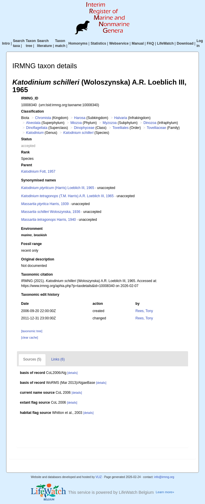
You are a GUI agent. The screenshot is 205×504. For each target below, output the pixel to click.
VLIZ (98, 477)
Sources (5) (32, 359)
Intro (6, 43)
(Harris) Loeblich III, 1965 (57, 188)
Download (185, 43)
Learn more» (165, 492)
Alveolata (33, 123)
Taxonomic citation (37, 274)
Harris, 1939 (45, 204)
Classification (32, 111)
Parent (26, 165)
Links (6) (58, 359)
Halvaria (120, 118)
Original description (37, 259)
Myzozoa (110, 123)
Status (26, 139)
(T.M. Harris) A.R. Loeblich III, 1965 (67, 196)
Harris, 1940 (48, 220)
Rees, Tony (144, 311)
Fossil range (31, 244)
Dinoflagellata (36, 128)
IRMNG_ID (29, 98)
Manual (138, 43)
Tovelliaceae (156, 128)
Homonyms (77, 43)
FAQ (150, 43)
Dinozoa (149, 123)
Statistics (98, 43)
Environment (31, 229)
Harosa (80, 118)
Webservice (119, 43)
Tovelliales (120, 128)
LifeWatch (165, 43)
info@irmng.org (164, 477)
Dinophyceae (84, 128)
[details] (72, 372)
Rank (25, 152)
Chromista (43, 118)
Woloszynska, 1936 (50, 212)
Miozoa (76, 123)
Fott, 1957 (38, 171)
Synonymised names (38, 180)
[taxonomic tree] (31, 331)
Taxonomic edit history (40, 295)
